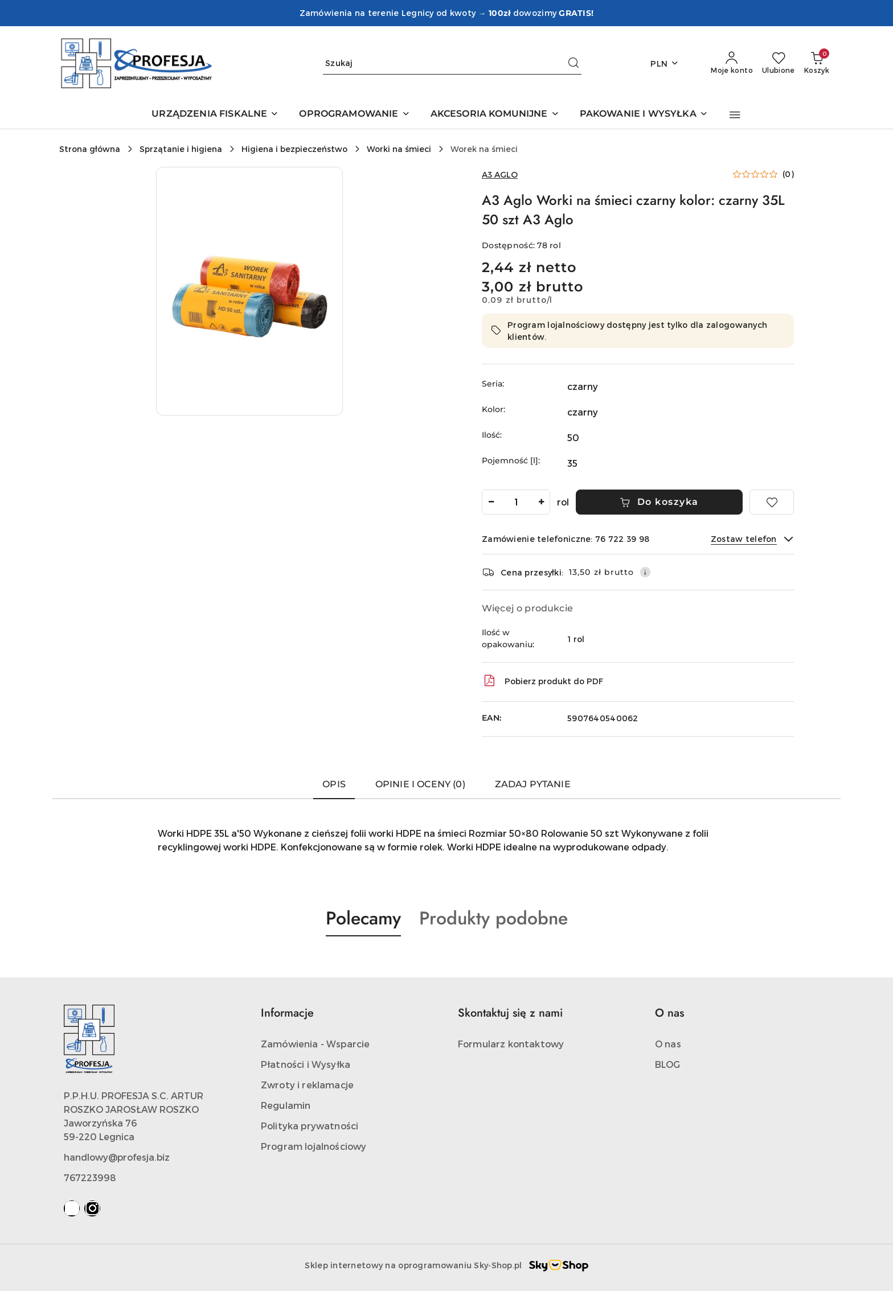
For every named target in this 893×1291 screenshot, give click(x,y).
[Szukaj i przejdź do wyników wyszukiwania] (573, 63)
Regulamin (285, 1105)
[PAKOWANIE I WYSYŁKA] (643, 114)
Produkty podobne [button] (493, 918)
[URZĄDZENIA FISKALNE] (215, 114)
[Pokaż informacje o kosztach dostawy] (645, 572)
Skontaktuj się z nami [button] (510, 1013)
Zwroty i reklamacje (307, 1084)
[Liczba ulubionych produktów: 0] (778, 63)
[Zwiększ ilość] (541, 502)
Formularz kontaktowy (511, 1043)
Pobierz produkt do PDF (542, 681)
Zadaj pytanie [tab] (533, 784)
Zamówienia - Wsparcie (315, 1043)
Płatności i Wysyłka (305, 1064)
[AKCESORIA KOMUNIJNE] (495, 114)
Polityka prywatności (309, 1125)
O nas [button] (669, 1013)
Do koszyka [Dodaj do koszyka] (659, 501)
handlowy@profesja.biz (117, 1157)
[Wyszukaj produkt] (452, 63)
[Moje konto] (731, 63)
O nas (668, 1043)
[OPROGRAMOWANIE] (354, 114)
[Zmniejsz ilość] (490, 502)
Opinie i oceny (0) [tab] (420, 784)
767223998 (90, 1177)
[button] (735, 115)
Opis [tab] (334, 784)
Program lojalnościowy (313, 1146)
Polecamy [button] (363, 918)
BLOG (668, 1064)
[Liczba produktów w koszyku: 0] (817, 63)
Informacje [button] (287, 1013)
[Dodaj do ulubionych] (771, 502)
